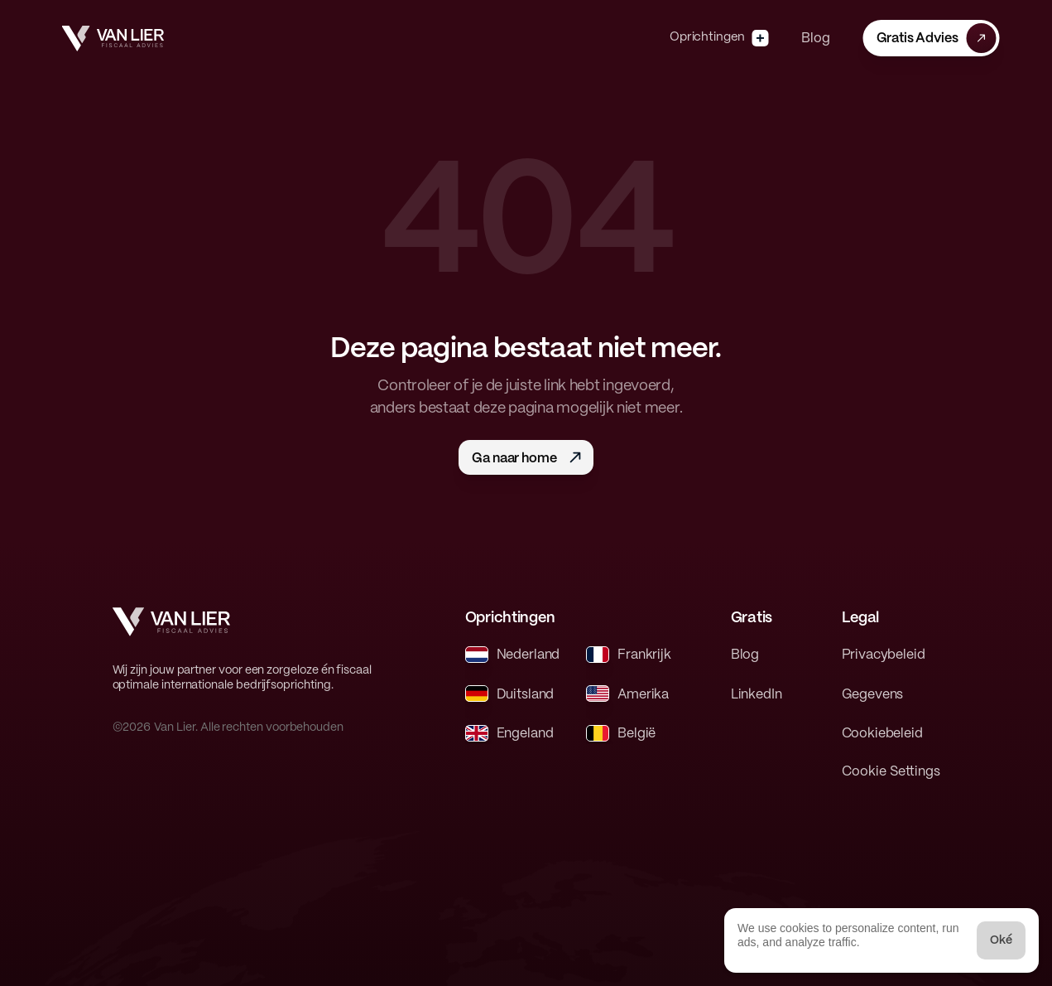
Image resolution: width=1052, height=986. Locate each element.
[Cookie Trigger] (891, 772)
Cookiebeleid (882, 733)
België (636, 733)
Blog (815, 38)
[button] (930, 38)
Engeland (525, 733)
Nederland (528, 655)
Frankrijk (644, 655)
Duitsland (526, 695)
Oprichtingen (707, 37)
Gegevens (873, 695)
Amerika (643, 695)
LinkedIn (756, 695)
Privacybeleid (883, 655)
